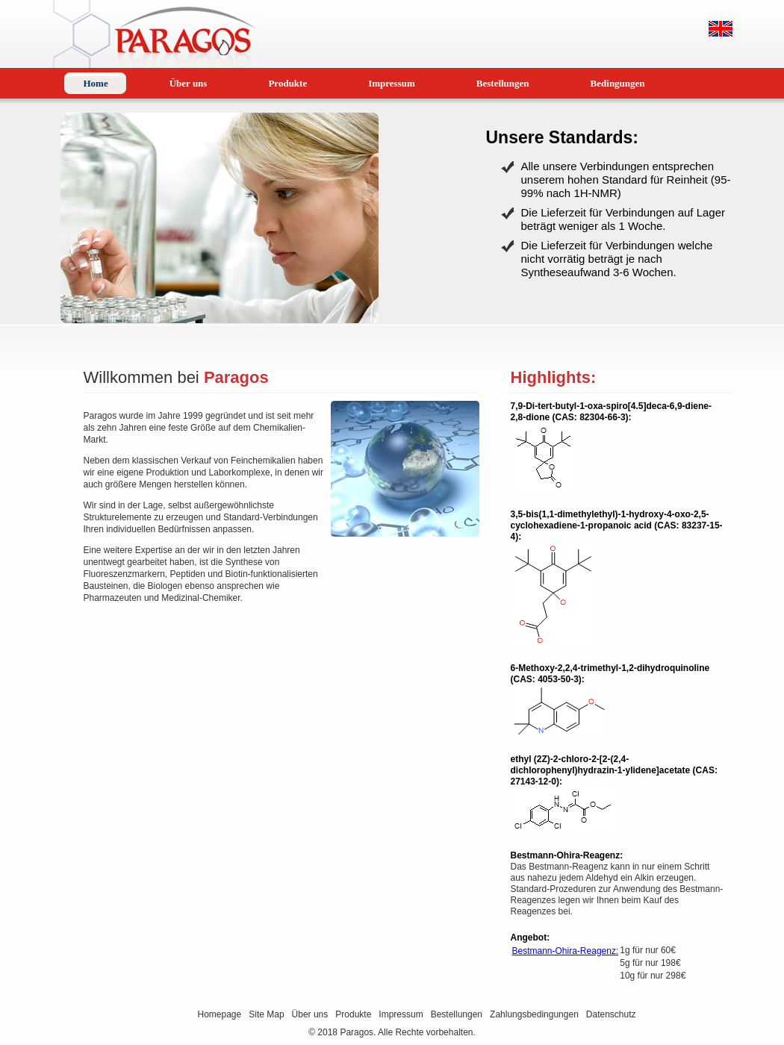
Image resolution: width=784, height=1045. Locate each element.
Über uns (310, 1014)
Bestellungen (456, 1014)
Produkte (353, 1014)
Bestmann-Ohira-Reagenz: (567, 855)
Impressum (401, 1014)
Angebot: (530, 937)
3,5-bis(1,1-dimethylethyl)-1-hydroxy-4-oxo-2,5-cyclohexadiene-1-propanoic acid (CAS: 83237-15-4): (617, 525)
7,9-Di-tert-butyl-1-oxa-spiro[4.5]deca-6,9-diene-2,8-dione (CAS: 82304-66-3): (611, 411)
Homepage (220, 1014)
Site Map (266, 1014)
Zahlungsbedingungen (534, 1014)
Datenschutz (611, 1014)
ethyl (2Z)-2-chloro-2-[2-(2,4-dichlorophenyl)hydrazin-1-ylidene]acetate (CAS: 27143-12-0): (614, 770)
